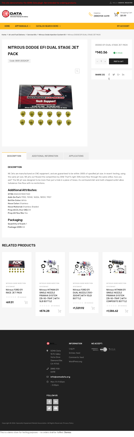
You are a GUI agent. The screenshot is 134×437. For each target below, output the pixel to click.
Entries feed (74, 353)
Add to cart (118, 61)
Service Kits (32, 35)
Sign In (121, 3)
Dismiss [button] (67, 432)
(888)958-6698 (100, 16)
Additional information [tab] (45, 156)
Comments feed (76, 357)
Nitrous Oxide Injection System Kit (52, 35)
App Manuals (23, 26)
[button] (77, 71)
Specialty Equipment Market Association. (31, 423)
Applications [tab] (76, 156)
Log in (72, 349)
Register (128, 3)
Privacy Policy (68, 423)
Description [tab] (14, 156)
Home (7, 26)
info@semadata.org (60, 377)
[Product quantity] (101, 61)
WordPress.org (75, 361)
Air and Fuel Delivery (17, 35)
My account (123, 26)
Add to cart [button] (26, 302)
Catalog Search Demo (48, 26)
